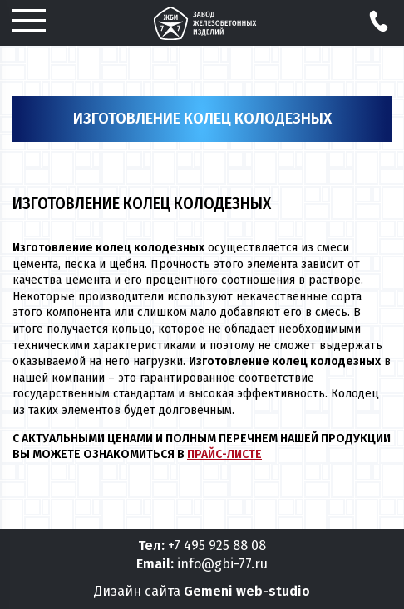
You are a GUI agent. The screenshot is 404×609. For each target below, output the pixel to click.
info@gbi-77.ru (222, 564)
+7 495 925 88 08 (217, 545)
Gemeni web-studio (247, 591)
